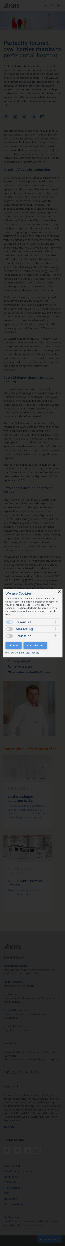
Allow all (13, 645)
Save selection (35, 645)
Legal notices (32, 652)
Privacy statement (14, 652)
